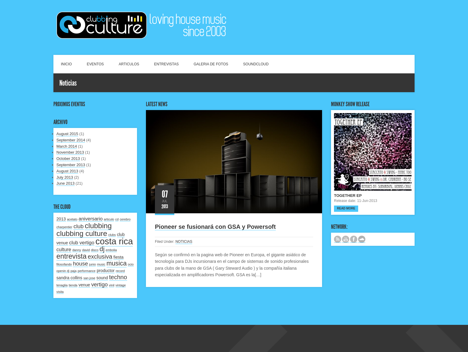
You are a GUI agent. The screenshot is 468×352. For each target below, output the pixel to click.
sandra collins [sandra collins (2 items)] (69, 277)
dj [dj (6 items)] (102, 249)
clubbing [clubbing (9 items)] (98, 226)
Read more (346, 208)
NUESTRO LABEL (361, 239)
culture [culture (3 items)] (63, 249)
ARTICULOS (129, 64)
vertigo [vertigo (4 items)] (99, 284)
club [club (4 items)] (78, 226)
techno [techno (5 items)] (118, 277)
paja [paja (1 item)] (73, 271)
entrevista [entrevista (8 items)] (71, 256)
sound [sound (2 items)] (102, 277)
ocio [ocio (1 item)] (131, 264)
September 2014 (70, 140)
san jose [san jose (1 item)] (89, 278)
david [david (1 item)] (86, 250)
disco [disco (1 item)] (94, 250)
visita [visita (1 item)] (60, 292)
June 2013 (65, 183)
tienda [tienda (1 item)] (73, 285)
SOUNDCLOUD (256, 64)
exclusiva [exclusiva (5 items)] (100, 256)
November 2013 (70, 152)
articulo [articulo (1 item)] (109, 219)
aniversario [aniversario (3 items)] (90, 218)
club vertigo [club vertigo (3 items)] (81, 242)
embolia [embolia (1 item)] (111, 250)
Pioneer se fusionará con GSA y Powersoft (215, 226)
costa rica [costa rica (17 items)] (114, 241)
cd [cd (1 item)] (116, 219)
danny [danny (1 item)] (76, 250)
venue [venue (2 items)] (84, 284)
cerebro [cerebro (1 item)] (125, 219)
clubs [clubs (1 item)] (112, 235)
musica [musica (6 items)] (117, 263)
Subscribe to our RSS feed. (337, 239)
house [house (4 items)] (80, 263)
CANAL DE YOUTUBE (345, 239)
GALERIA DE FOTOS (211, 64)
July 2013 (64, 177)
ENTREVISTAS (166, 64)
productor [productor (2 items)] (106, 270)
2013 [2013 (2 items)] (61, 219)
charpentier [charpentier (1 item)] (64, 227)
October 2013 (68, 158)
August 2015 (67, 134)
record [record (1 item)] (120, 271)
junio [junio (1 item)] (92, 264)
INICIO (66, 64)
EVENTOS (95, 64)
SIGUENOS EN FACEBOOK (353, 239)
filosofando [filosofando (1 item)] (64, 264)
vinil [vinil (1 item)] (111, 285)
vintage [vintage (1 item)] (121, 285)
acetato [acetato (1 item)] (72, 219)
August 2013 (67, 171)
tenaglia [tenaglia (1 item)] (61, 285)
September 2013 (70, 165)
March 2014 (66, 146)
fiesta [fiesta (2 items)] (118, 257)
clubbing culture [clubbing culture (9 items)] (81, 233)
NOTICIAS (184, 242)
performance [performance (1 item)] (87, 271)
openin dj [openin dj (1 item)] (62, 271)
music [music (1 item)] (101, 264)
